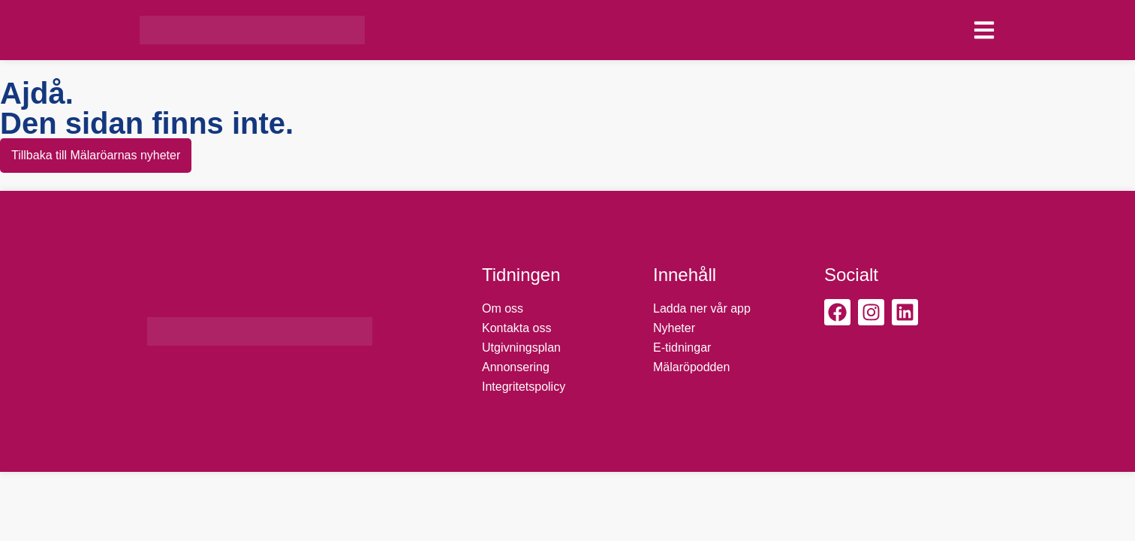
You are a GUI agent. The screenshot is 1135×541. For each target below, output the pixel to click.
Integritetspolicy (523, 386)
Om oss (502, 308)
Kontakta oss (517, 328)
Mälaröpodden (691, 367)
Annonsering (515, 367)
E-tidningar (682, 347)
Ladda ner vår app (702, 308)
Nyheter (674, 328)
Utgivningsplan (521, 347)
